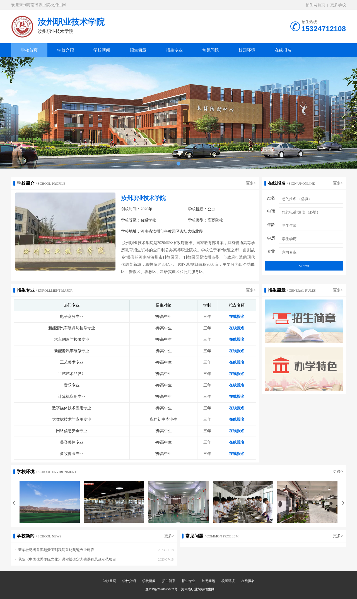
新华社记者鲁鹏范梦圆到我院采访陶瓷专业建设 (54, 550)
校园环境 (246, 50)
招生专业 (174, 50)
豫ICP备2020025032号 (161, 589)
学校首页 (29, 50)
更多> (251, 183)
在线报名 (283, 50)
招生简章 (138, 50)
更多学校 (338, 5)
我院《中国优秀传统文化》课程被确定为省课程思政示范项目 (65, 559)
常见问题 (210, 50)
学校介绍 (65, 50)
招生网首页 (315, 5)
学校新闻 (101, 50)
